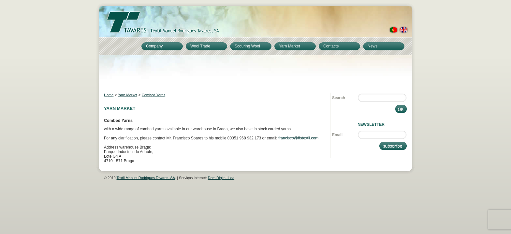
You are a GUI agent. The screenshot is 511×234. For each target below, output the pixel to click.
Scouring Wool (247, 46)
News (372, 46)
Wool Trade (200, 46)
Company (154, 46)
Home (108, 95)
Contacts (331, 46)
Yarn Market (289, 46)
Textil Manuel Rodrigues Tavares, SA (146, 178)
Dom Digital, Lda (221, 178)
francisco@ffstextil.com (298, 138)
